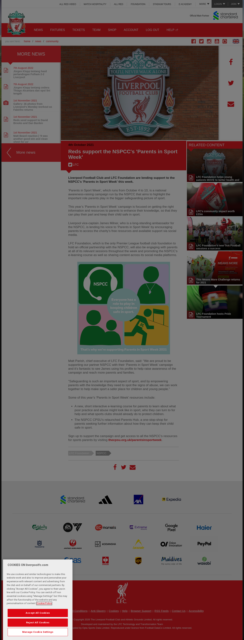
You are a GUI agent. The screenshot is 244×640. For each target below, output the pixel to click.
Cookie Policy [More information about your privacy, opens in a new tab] (44, 615)
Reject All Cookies (38, 634)
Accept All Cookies (38, 624)
